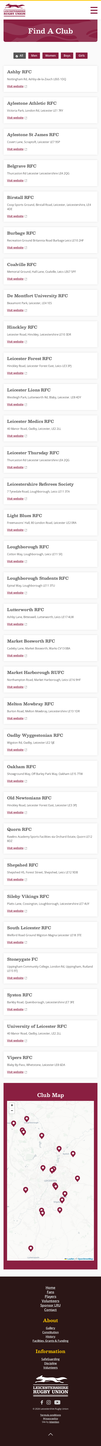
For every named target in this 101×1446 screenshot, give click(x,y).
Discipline (50, 1363)
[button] (55, 1186)
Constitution (50, 1332)
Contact (50, 1309)
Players (50, 1296)
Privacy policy (50, 1418)
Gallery (50, 1328)
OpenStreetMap (85, 1259)
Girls (82, 55)
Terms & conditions (50, 1415)
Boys (67, 55)
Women (50, 55)
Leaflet (69, 1259)
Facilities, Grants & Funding (50, 1341)
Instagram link (49, 1402)
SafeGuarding (50, 1359)
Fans (50, 1291)
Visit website (17, 86)
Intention (54, 1421)
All (21, 55)
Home (50, 1287)
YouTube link (57, 1402)
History (50, 1336)
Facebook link (42, 1402)
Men (34, 55)
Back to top (50, 1434)
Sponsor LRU (50, 1305)
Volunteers (50, 1300)
